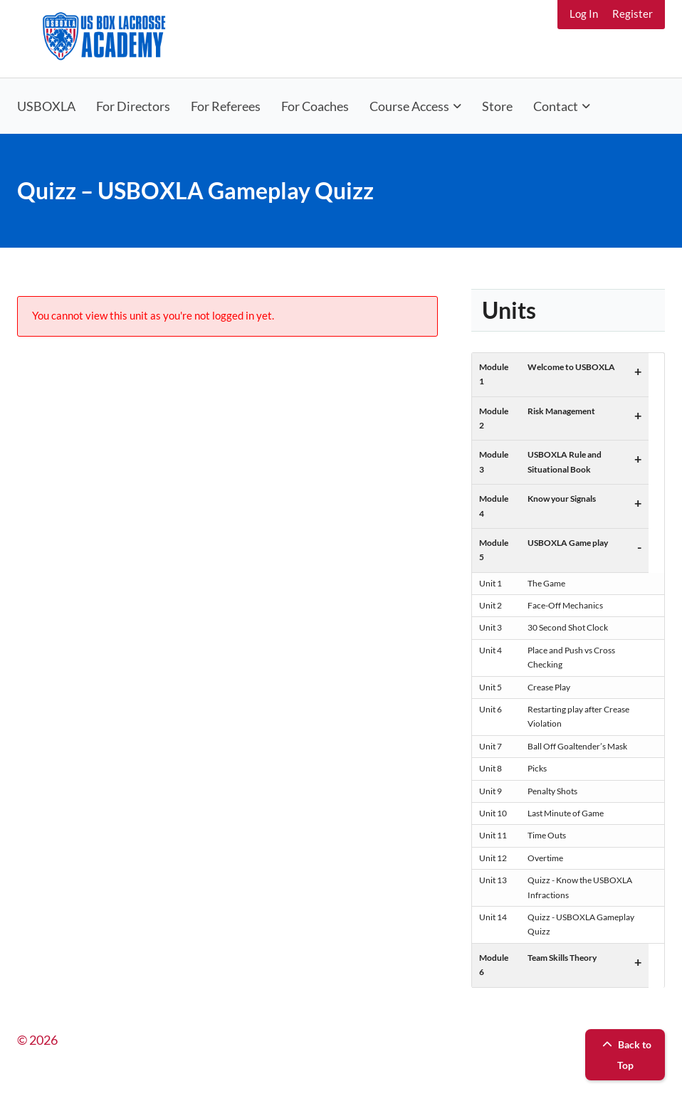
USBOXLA (46, 106)
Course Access (409, 106)
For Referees (226, 106)
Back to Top (625, 1054)
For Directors (133, 106)
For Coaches (315, 106)
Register (632, 13)
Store (497, 106)
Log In (584, 13)
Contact (555, 106)
